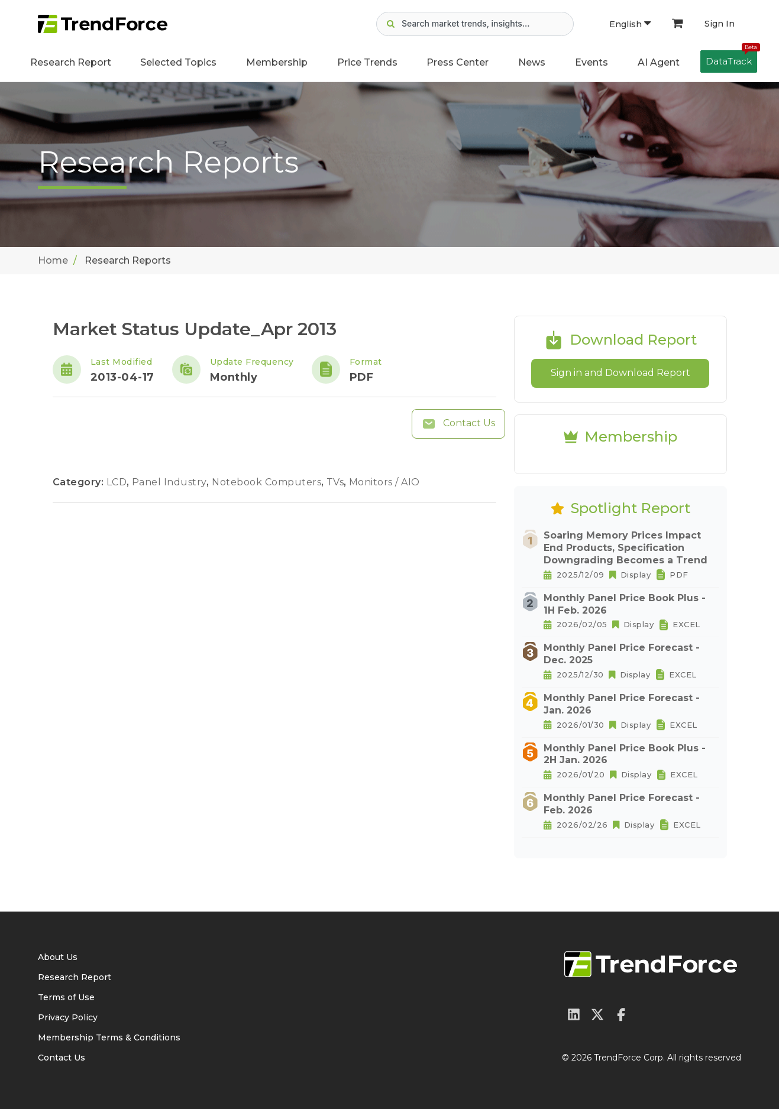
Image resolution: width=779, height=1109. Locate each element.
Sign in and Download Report (620, 372)
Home (53, 260)
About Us (57, 957)
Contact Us (458, 424)
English (630, 24)
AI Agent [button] (659, 62)
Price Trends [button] (367, 62)
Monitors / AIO (384, 482)
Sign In (719, 23)
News (531, 62)
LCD (118, 482)
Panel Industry (171, 482)
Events (591, 62)
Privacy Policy (68, 1017)
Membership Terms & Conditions (109, 1037)
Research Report (70, 62)
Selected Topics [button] (178, 62)
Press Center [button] (457, 62)
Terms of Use (66, 997)
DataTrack (731, 58)
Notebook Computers (268, 482)
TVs (337, 482)
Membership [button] (277, 62)
